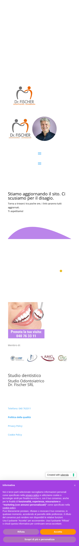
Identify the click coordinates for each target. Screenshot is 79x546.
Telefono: (13, 408)
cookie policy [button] (9, 508)
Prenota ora (39, 277)
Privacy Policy (15, 425)
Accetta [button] (58, 531)
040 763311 (25, 408)
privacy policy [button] (32, 495)
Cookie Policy (15, 434)
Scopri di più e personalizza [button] (39, 539)
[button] (74, 485)
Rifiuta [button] (21, 531)
